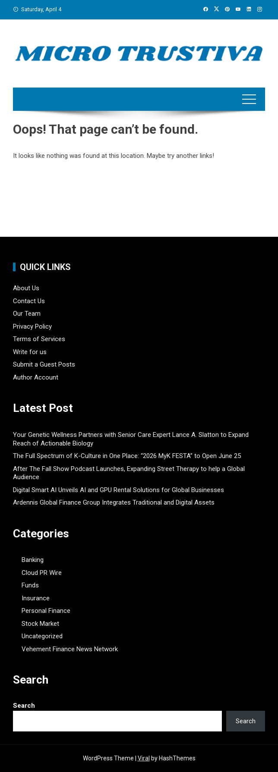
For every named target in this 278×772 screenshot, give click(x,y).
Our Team (27, 313)
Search (24, 705)
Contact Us (29, 301)
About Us (26, 288)
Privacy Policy (32, 326)
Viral (144, 758)
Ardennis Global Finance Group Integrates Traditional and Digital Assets (114, 502)
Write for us (30, 352)
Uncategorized (42, 636)
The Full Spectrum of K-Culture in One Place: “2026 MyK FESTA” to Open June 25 (127, 456)
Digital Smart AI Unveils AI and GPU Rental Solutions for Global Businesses (118, 490)
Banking (33, 560)
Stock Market (40, 624)
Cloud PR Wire (42, 573)
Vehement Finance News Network (70, 649)
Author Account (35, 377)
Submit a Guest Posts (44, 364)
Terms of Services (39, 339)
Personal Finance (46, 611)
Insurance (36, 598)
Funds (30, 585)
